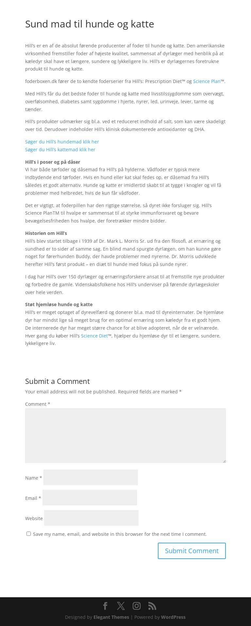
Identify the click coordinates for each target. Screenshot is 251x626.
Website (34, 518)
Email (33, 498)
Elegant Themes (111, 617)
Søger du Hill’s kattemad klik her (60, 149)
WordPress (173, 617)
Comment (37, 404)
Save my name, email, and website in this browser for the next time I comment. (120, 534)
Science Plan (207, 81)
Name (33, 478)
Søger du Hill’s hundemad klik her (62, 142)
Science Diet (94, 336)
